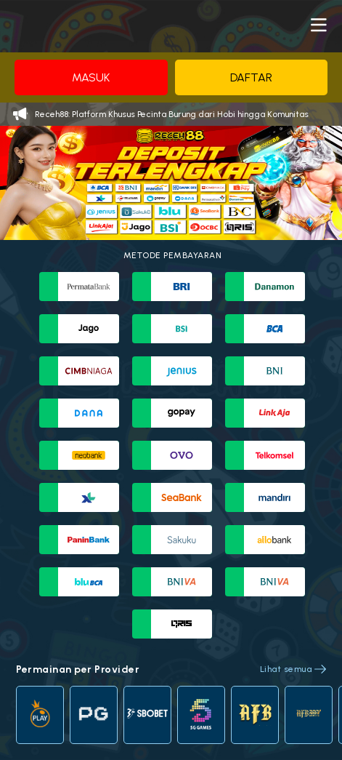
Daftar (251, 77)
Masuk (91, 77)
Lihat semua (286, 669)
